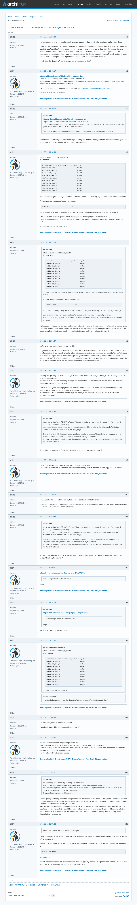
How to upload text (47, 99)
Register (33, 17)
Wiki (89, 4)
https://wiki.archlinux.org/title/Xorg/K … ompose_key (61, 76)
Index (10, 17)
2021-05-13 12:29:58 (48, 242)
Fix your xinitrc (101, 99)
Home (56, 4)
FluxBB (126, 896)
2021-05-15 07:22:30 (48, 640)
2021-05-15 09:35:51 (48, 772)
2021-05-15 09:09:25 (48, 718)
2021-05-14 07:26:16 (48, 460)
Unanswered (124, 20)
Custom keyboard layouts (60, 27)
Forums (79, 4)
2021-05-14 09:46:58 (48, 495)
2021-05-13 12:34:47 (48, 341)
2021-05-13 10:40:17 (48, 71)
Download (128, 4)
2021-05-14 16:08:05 (48, 568)
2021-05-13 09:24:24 (48, 37)
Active (115, 20)
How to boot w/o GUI (63, 99)
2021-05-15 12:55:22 (48, 824)
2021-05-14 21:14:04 (48, 602)
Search (24, 17)
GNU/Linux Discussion (30, 27)
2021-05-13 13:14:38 (48, 371)
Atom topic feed (123, 893)
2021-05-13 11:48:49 (48, 152)
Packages (67, 4)
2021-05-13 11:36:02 (48, 109)
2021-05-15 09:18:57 (48, 738)
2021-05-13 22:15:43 (48, 411)
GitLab (97, 4)
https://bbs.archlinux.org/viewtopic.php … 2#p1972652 (62, 573)
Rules (17, 17)
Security (108, 4)
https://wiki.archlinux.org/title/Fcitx (95, 88)
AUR (118, 4)
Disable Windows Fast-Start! (83, 99)
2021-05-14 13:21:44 (48, 517)
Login (41, 17)
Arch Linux (14, 4)
